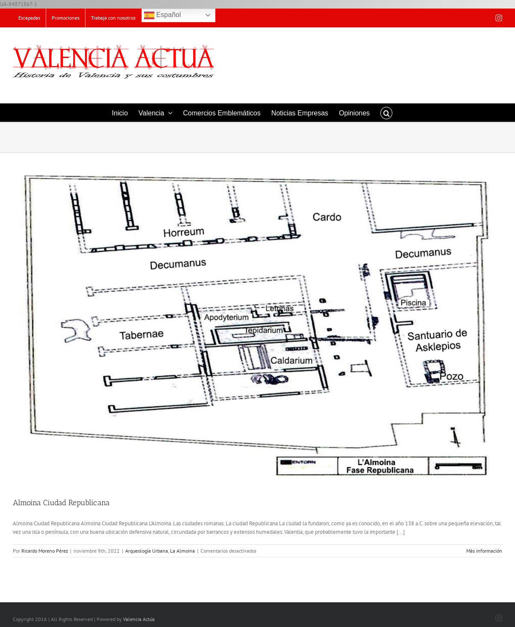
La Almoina (182, 551)
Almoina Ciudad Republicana (61, 502)
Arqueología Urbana (146, 551)
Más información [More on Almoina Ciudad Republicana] (484, 551)
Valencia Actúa (139, 619)
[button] (386, 112)
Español (162, 15)
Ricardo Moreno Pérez (44, 551)
